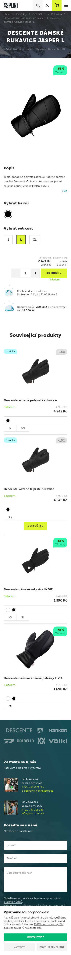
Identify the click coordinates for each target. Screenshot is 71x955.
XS (10, 617)
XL (22, 617)
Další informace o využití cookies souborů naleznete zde (33, 926)
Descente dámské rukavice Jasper (24, 18)
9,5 (23, 428)
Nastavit (19, 947)
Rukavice (56, 14)
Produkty (21, 14)
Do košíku (35, 526)
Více (64, 191)
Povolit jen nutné (51, 947)
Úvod (7, 14)
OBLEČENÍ (38, 14)
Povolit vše (35, 937)
